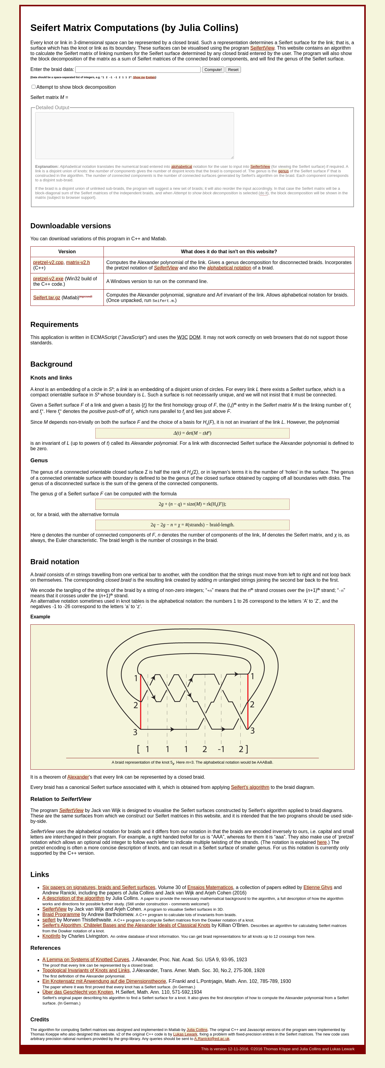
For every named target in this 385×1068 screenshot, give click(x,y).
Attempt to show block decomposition (76, 87)
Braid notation (54, 571)
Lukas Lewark (185, 1043)
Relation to (60, 808)
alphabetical (181, 175)
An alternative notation (54, 610)
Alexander (78, 786)
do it (263, 202)
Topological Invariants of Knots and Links (86, 979)
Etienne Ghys (317, 896)
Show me (139, 77)
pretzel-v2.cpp (48, 271)
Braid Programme (61, 923)
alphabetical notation (229, 276)
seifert (49, 928)
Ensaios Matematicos (210, 896)
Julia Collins (197, 1038)
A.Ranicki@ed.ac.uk (211, 1047)
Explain (150, 77)
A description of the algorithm (73, 907)
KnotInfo (51, 945)
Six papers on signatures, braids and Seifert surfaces (98, 896)
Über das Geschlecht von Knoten (77, 1001)
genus (283, 180)
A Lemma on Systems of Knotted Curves (85, 968)
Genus (39, 469)
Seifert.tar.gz (46, 306)
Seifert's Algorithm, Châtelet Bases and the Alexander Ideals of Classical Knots (126, 934)
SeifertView (262, 48)
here (322, 851)
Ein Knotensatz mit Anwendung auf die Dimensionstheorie (104, 990)
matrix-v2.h (78, 271)
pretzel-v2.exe (48, 287)
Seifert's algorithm (250, 796)
